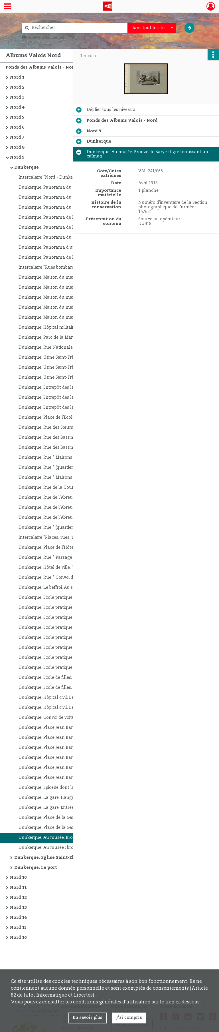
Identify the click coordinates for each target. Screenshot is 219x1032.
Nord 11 (18, 888)
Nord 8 (17, 147)
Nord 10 (18, 878)
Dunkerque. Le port (35, 868)
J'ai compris (129, 1018)
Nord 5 (17, 117)
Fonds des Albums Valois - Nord (41, 67)
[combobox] (151, 28)
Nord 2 (17, 87)
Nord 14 (18, 918)
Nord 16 (18, 938)
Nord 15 (18, 928)
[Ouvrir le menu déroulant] (7, 6)
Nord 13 (18, 908)
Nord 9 (17, 157)
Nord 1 (17, 77)
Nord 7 (17, 137)
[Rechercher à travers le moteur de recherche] (77, 28)
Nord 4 (17, 107)
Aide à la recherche (46, 37)
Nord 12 (18, 898)
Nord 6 (17, 127)
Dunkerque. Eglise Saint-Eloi (46, 858)
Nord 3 (17, 97)
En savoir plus (87, 1018)
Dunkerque (26, 167)
